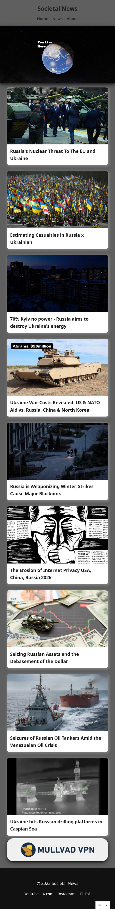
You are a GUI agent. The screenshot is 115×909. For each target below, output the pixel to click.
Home (42, 18)
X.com (48, 893)
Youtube (31, 893)
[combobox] (102, 905)
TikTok (85, 893)
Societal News (57, 9)
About (72, 18)
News (57, 18)
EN (99, 905)
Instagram (67, 893)
